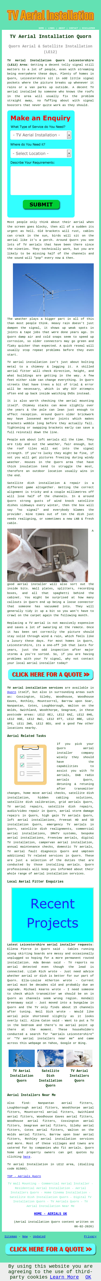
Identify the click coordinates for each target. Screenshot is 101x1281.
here (26, 1156)
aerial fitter (19, 371)
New (25, 1236)
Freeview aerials (62, 837)
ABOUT (62, 28)
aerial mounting (80, 400)
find (25, 1103)
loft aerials (49, 439)
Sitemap (11, 1236)
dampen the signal (23, 328)
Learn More (64, 1277)
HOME (41, 28)
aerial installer (32, 584)
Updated (39, 1236)
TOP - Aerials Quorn (24, 1176)
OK (88, 1277)
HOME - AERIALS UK (50, 1214)
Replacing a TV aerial (26, 623)
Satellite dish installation (33, 483)
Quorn (11, 692)
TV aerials (32, 244)
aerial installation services (67, 1139)
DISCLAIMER (88, 28)
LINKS (51, 28)
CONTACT (73, 28)
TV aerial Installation (27, 1164)
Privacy (90, 1236)
